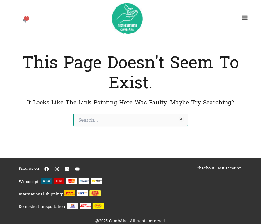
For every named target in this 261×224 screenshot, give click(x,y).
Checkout (206, 168)
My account (229, 168)
